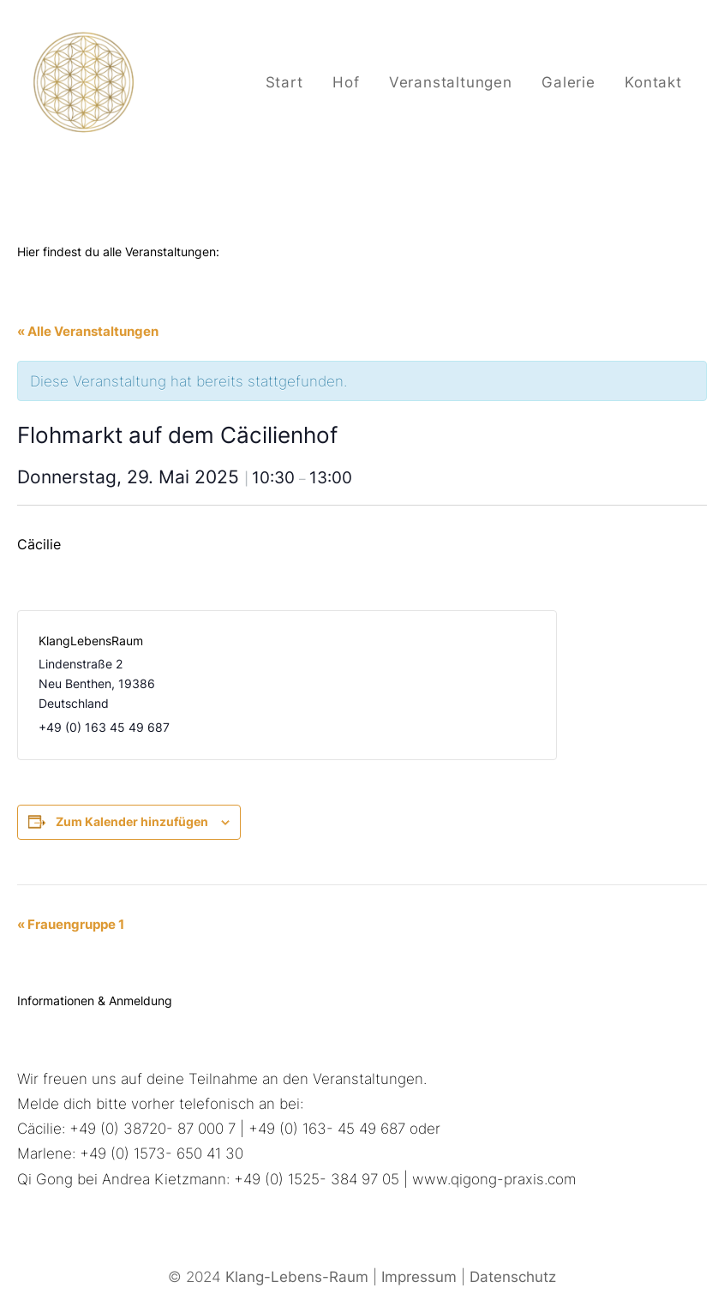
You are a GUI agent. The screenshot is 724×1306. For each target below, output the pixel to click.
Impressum (419, 1276)
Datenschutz (513, 1276)
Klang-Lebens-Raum (296, 1276)
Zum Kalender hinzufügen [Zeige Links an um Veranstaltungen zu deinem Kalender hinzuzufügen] (132, 821)
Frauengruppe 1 (70, 924)
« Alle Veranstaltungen (88, 331)
